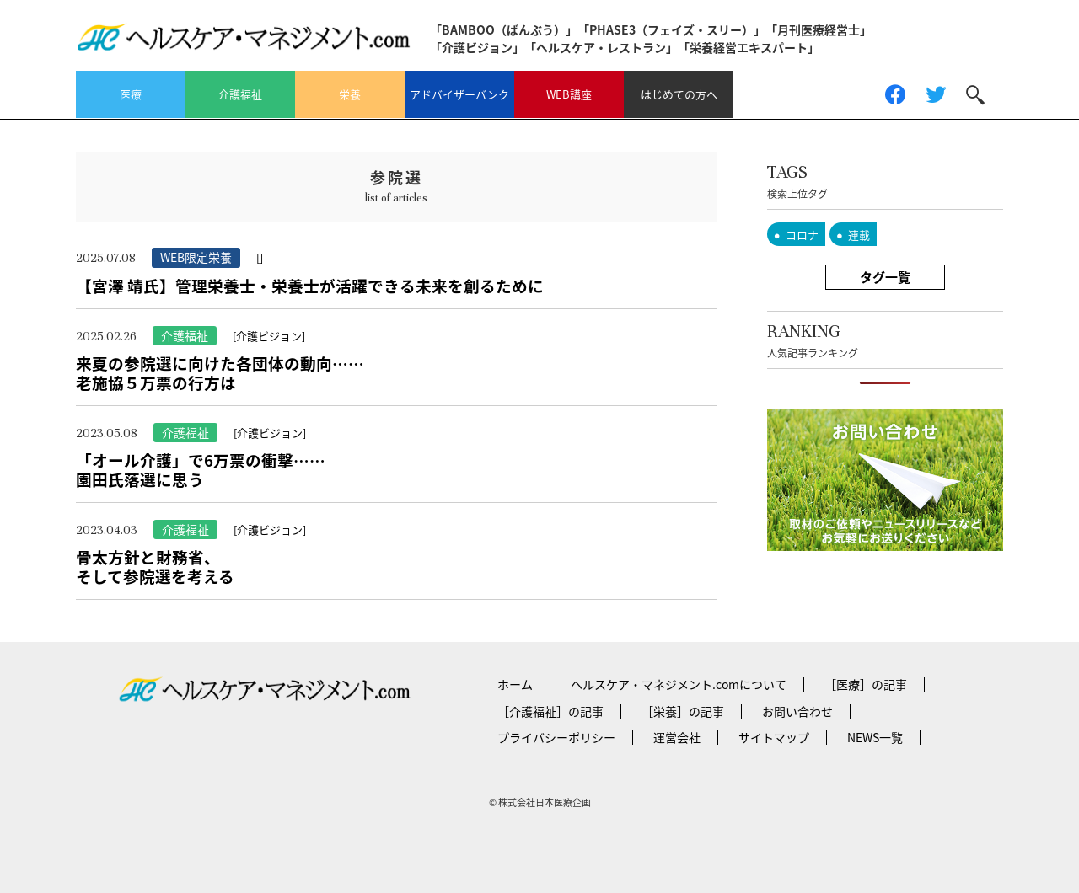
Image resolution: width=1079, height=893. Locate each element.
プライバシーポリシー (556, 737)
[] (259, 257)
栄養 (350, 94)
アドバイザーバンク (459, 94)
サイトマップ (773, 737)
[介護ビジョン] (269, 336)
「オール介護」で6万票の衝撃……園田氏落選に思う (200, 469)
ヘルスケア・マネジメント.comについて (678, 684)
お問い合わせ (797, 711)
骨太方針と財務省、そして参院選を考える (155, 566)
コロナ (802, 235)
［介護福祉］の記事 (550, 711)
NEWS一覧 (875, 737)
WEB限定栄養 (196, 257)
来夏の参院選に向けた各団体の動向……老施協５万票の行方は (220, 372)
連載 (859, 235)
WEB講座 (569, 94)
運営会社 (677, 737)
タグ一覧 (885, 277)
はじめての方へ (679, 94)
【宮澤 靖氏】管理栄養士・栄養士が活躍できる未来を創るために (310, 285)
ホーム (515, 684)
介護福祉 (240, 94)
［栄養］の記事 (682, 711)
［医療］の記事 (865, 684)
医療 (131, 94)
